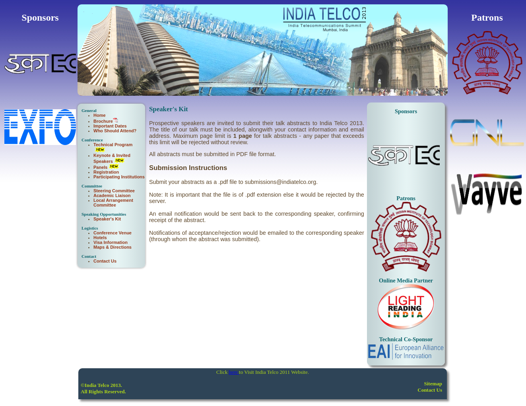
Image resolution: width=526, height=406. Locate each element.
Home (99, 115)
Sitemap (433, 384)
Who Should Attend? (114, 130)
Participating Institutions (119, 176)
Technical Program (112, 144)
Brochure (103, 121)
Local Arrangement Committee (113, 202)
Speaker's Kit (107, 219)
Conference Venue (112, 232)
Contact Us (104, 261)
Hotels (100, 237)
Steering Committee (114, 190)
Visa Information (110, 242)
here (234, 372)
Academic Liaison (112, 195)
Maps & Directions (112, 247)
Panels (100, 167)
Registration (106, 172)
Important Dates (110, 126)
